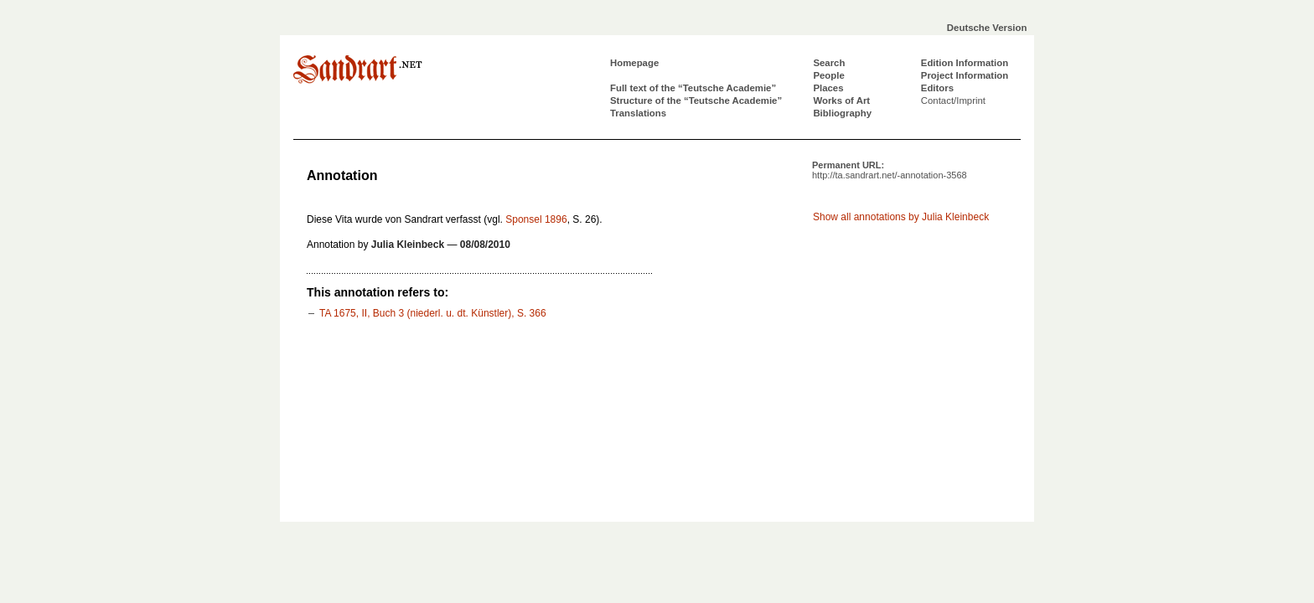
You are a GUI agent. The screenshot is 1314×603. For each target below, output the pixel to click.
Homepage (634, 63)
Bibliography (842, 113)
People (828, 75)
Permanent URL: (889, 170)
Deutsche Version (987, 28)
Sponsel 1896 (535, 219)
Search (829, 63)
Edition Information (964, 63)
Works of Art (841, 100)
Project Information (964, 75)
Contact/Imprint (953, 100)
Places (828, 88)
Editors (937, 88)
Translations (638, 113)
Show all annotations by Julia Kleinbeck (901, 217)
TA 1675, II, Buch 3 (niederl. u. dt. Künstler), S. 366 (432, 313)
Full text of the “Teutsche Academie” (693, 88)
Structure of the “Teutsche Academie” (696, 100)
